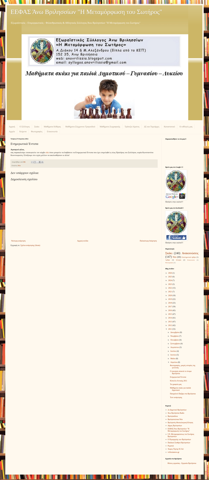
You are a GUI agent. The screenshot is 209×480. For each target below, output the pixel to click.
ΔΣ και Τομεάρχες (151, 126)
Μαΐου (173, 359)
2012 (170, 325)
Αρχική (12, 126)
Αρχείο (12, 131)
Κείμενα (23, 131)
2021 (170, 292)
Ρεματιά (171, 446)
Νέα (19, 165)
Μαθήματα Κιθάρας (52, 126)
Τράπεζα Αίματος (132, 126)
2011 (170, 329)
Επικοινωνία (52, 131)
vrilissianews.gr (173, 452)
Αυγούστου (174, 347)
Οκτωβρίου (174, 340)
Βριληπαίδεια (173, 416)
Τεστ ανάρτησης (176, 397)
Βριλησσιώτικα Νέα (175, 419)
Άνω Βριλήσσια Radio (176, 413)
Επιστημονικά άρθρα (189, 257)
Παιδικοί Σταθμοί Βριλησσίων (179, 443)
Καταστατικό (169, 126)
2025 (170, 277)
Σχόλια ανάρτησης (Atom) (30, 245)
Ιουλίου (173, 351)
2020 (170, 295)
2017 (170, 307)
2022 (170, 288)
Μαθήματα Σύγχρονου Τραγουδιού (80, 126)
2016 (170, 310)
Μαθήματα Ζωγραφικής (110, 126)
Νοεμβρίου (174, 336)
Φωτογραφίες (36, 131)
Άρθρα (167, 260)
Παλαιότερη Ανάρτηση (148, 241)
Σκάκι (36, 126)
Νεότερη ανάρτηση (18, 241)
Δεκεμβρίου (175, 332)
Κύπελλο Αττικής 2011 (178, 381)
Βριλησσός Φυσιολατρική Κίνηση (180, 423)
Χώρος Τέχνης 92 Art (176, 449)
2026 (170, 273)
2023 (170, 284)
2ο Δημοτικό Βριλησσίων (177, 410)
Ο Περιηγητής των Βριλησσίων (179, 439)
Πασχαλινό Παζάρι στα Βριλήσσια (183, 394)
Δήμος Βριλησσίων (175, 426)
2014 (170, 318)
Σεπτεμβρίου (175, 344)
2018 (170, 303)
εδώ (47, 152)
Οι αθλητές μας (186, 126)
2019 (170, 299)
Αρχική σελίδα (82, 241)
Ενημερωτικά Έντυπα (178, 377)
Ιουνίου (173, 355)
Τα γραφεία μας (176, 384)
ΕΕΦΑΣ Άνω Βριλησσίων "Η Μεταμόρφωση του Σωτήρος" (86, 11)
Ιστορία (178, 260)
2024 (170, 280)
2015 (170, 314)
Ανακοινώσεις (190, 253)
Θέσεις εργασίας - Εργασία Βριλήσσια (182, 463)
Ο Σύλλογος (24, 126)
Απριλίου (174, 362)
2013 (170, 322)
